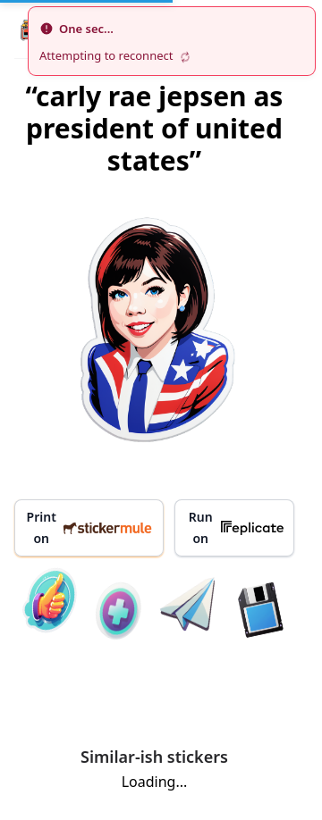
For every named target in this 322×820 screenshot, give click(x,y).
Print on (90, 527)
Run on (236, 527)
